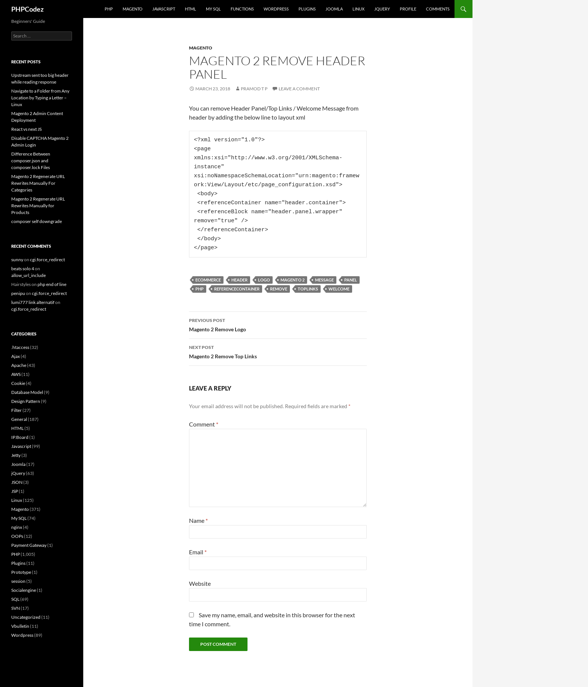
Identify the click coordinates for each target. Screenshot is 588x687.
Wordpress (22, 635)
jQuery (382, 8)
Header (239, 279)
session (18, 581)
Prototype (21, 572)
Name (198, 520)
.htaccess (20, 347)
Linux (358, 8)
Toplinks (308, 288)
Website (200, 583)
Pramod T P (254, 88)
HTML (190, 8)
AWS (16, 374)
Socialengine (23, 590)
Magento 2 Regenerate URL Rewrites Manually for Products (38, 205)
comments (438, 8)
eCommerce (208, 279)
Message (324, 279)
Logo (264, 279)
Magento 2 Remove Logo (278, 324)
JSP (14, 491)
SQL (15, 599)
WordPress (276, 8)
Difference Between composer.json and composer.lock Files (30, 160)
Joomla (334, 8)
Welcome (339, 288)
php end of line (52, 284)
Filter (16, 410)
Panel (350, 279)
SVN (15, 608)
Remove (278, 288)
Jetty (16, 455)
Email (198, 551)
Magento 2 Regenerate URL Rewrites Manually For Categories (38, 183)
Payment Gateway (28, 545)
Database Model (27, 392)
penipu (18, 293)
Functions (242, 8)
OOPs (17, 536)
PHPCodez (27, 9)
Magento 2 (292, 279)
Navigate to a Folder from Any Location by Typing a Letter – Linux (40, 97)
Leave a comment (299, 88)
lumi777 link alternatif (32, 302)
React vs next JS (26, 129)
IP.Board (19, 437)
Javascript (163, 8)
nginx (16, 527)
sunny (17, 259)
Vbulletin (20, 626)
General (19, 419)
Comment (203, 424)
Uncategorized (25, 617)
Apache (18, 365)
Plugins (307, 8)
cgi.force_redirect (47, 259)
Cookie (18, 383)
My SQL (213, 8)
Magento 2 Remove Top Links (278, 351)
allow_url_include (28, 275)
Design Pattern (25, 401)
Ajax (15, 356)
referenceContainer (237, 288)
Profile (408, 8)
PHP (109, 8)
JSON (16, 482)
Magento (132, 8)
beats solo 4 (22, 268)
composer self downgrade (36, 221)
